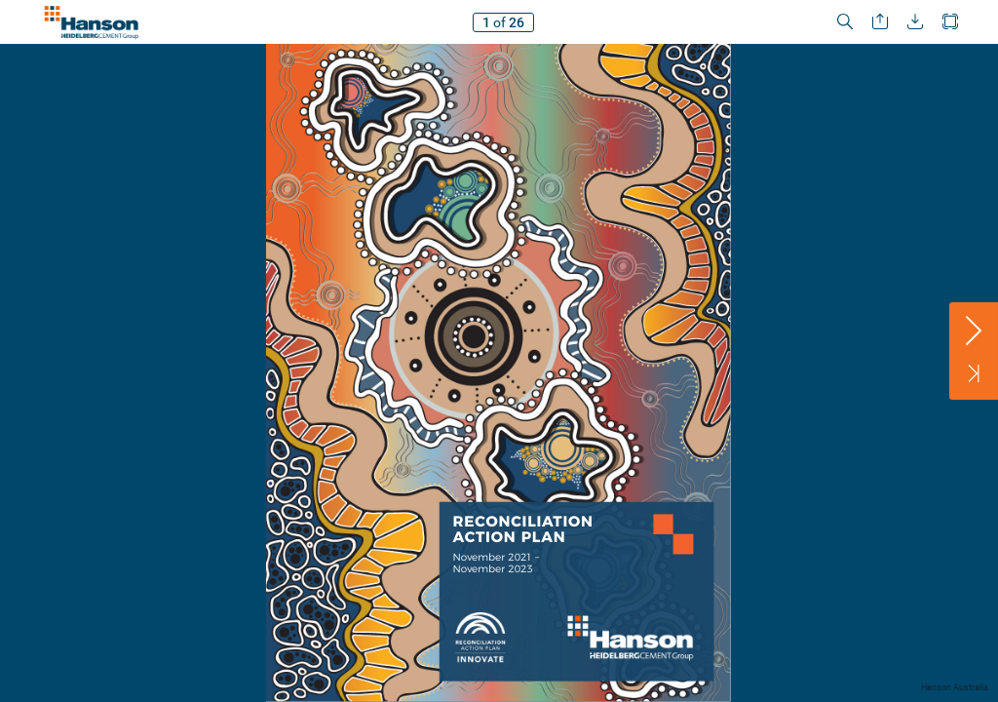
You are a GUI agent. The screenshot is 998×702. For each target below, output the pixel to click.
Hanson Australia (954, 687)
